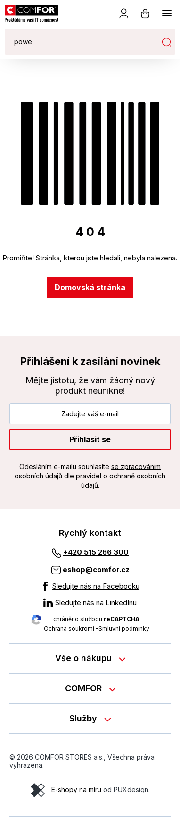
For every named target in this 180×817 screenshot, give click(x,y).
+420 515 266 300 (96, 552)
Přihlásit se (90, 439)
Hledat (166, 41)
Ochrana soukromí (69, 628)
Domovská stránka (90, 287)
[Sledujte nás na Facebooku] (90, 586)
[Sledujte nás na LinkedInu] (90, 602)
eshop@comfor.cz (96, 569)
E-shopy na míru (76, 789)
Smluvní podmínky (123, 628)
